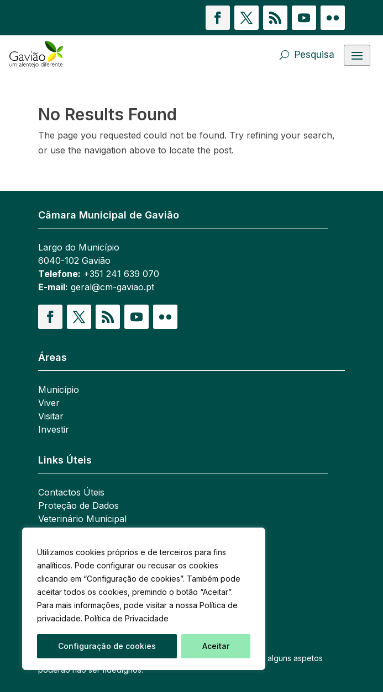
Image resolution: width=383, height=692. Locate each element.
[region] (143, 599)
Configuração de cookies (107, 646)
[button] (218, 18)
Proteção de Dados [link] (78, 505)
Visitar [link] (51, 416)
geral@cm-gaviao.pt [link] (112, 286)
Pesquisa (314, 54)
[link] (64, 54)
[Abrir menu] (357, 55)
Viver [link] (49, 402)
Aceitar (215, 646)
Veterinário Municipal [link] (82, 518)
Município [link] (58, 389)
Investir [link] (53, 429)
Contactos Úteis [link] (71, 492)
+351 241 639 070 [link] (121, 273)
